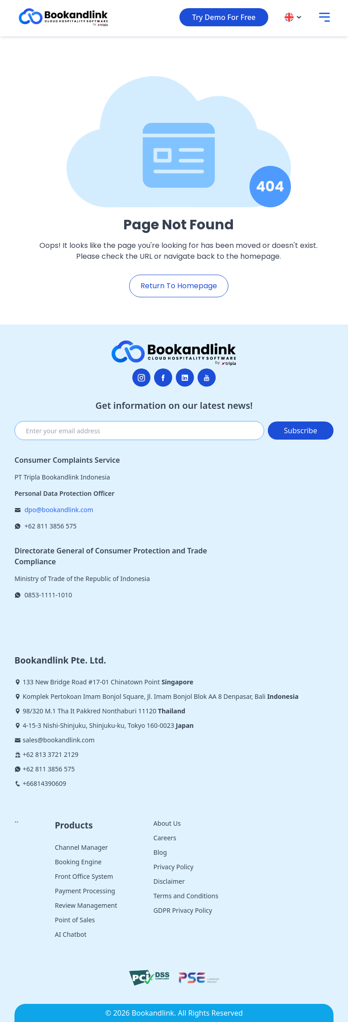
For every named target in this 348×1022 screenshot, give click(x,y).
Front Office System (84, 876)
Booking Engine (78, 861)
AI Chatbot (71, 934)
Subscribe (300, 431)
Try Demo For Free (224, 17)
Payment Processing (85, 890)
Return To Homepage (178, 286)
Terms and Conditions (186, 895)
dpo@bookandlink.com (58, 509)
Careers (165, 837)
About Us (167, 823)
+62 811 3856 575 (50, 526)
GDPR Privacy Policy (183, 910)
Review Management (86, 905)
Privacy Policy (173, 866)
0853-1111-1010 (48, 595)
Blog (160, 852)
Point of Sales (75, 919)
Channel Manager (81, 847)
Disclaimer (169, 881)
